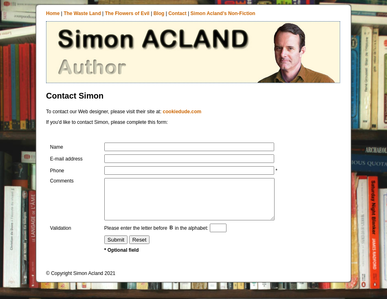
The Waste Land (82, 13)
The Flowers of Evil (127, 13)
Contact (177, 13)
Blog (159, 13)
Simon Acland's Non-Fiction (223, 13)
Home (52, 13)
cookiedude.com (182, 111)
